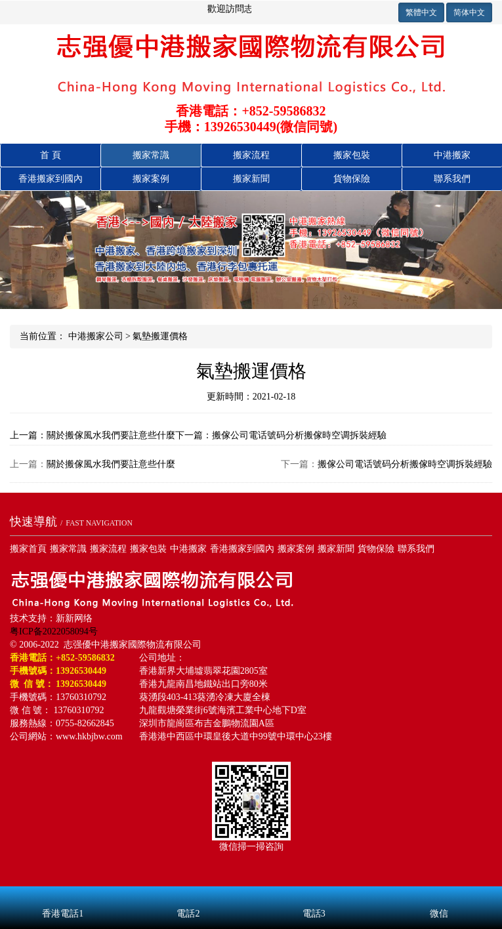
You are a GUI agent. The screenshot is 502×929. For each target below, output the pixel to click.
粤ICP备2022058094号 (54, 631)
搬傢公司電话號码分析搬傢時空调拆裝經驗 (405, 464)
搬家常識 (151, 155)
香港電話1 (62, 896)
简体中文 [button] (469, 12)
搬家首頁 (28, 549)
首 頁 (50, 155)
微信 (439, 896)
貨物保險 (351, 179)
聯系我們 (452, 179)
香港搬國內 (50, 179)
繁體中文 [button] (421, 12)
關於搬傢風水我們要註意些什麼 (111, 464)
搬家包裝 (351, 155)
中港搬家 (452, 155)
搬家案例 (151, 179)
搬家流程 (251, 155)
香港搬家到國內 (242, 549)
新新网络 (74, 618)
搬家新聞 (251, 179)
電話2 (188, 896)
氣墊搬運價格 (160, 336)
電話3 (314, 896)
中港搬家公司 (95, 336)
